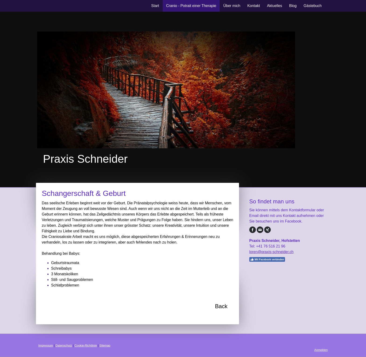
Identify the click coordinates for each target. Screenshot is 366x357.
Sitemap (104, 345)
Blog (293, 6)
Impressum (45, 345)
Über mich (231, 6)
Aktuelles (274, 6)
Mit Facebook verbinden (267, 259)
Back (221, 306)
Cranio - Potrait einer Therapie (191, 6)
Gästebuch (313, 6)
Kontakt (253, 6)
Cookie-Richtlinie (85, 345)
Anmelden (321, 350)
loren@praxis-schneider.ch (271, 252)
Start (155, 6)
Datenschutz (64, 345)
